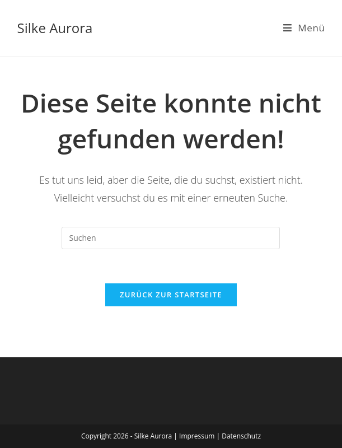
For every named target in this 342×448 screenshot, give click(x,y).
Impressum (197, 436)
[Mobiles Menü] (304, 27)
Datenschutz (241, 436)
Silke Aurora (55, 27)
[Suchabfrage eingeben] (171, 238)
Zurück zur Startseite (171, 295)
